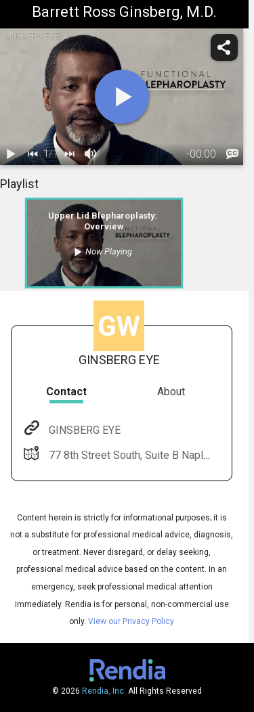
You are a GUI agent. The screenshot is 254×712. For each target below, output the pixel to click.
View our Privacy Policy (131, 621)
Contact (66, 391)
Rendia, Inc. (104, 691)
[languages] (232, 154)
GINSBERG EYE (83, 430)
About (171, 391)
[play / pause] (11, 154)
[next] (69, 154)
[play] (122, 97)
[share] (224, 47)
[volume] (91, 154)
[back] (32, 154)
